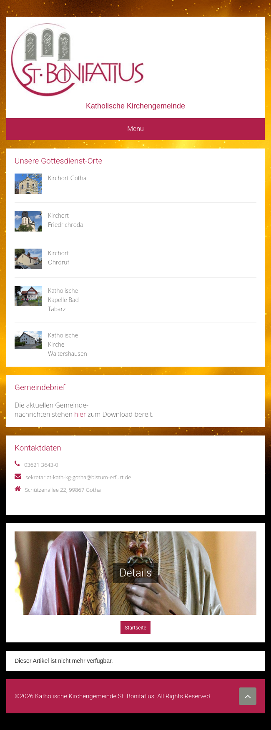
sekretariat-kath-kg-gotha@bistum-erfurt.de (78, 477)
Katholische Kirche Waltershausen (67, 344)
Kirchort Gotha (67, 178)
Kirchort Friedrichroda (65, 220)
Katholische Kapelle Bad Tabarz (63, 300)
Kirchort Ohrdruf (58, 257)
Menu (135, 129)
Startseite (135, 628)
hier (80, 414)
